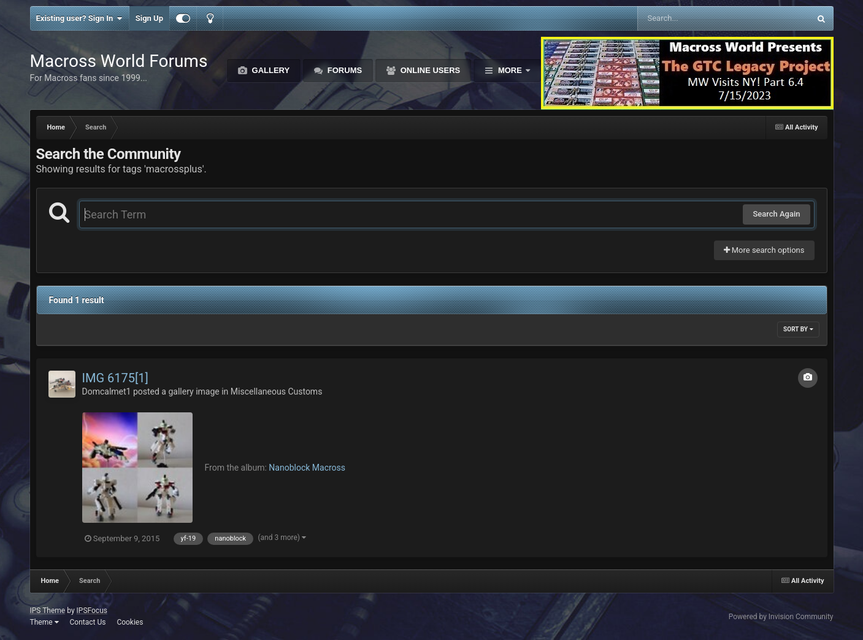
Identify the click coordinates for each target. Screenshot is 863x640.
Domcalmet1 (106, 391)
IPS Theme (48, 610)
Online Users (429, 70)
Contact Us (87, 622)
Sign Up (149, 18)
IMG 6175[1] (115, 378)
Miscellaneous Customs (277, 391)
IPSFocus (92, 610)
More (510, 70)
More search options (764, 250)
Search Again (776, 213)
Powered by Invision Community (781, 616)
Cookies (130, 622)
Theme (44, 622)
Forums (343, 70)
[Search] (693, 18)
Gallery (270, 70)
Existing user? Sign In (79, 18)
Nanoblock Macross (307, 467)
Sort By (798, 329)
